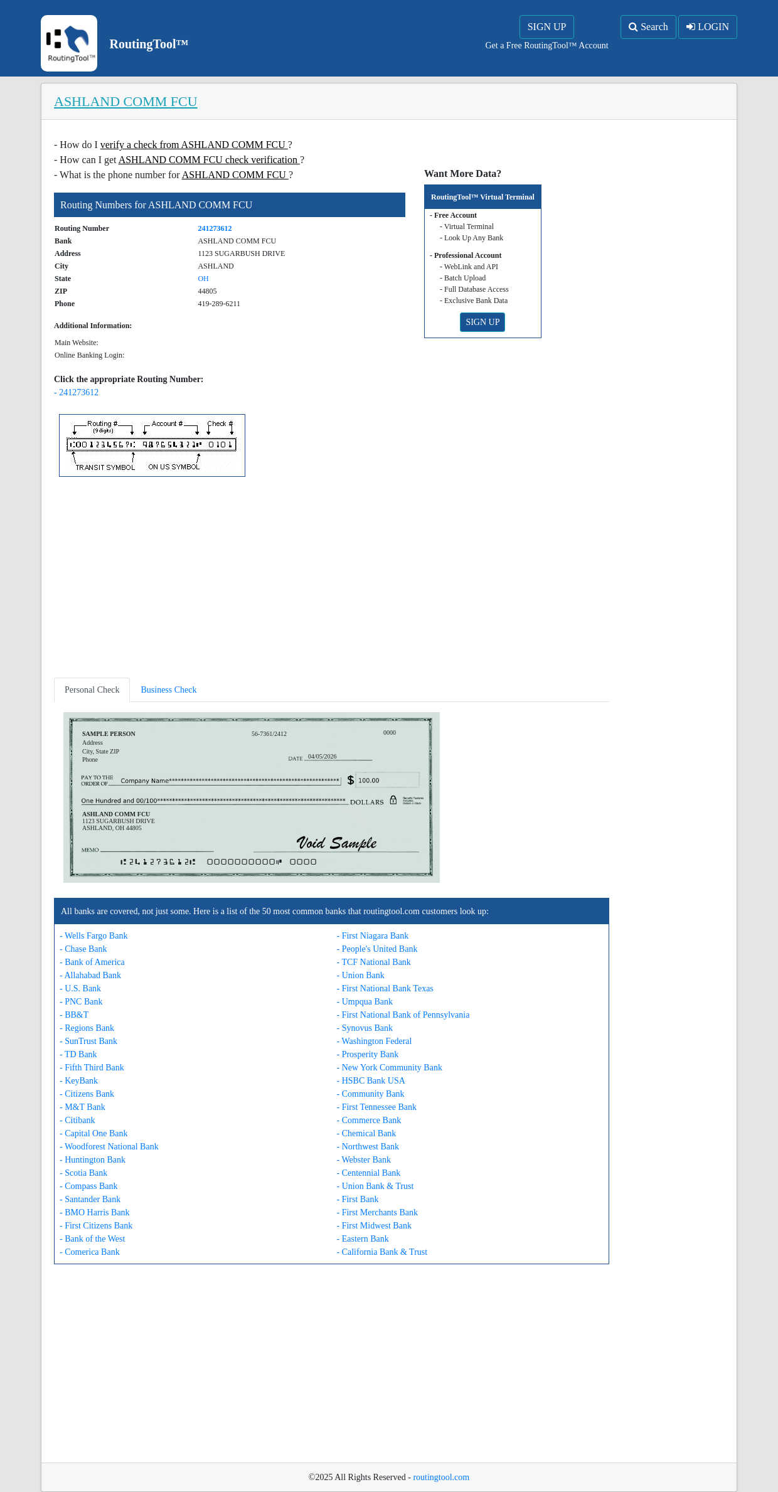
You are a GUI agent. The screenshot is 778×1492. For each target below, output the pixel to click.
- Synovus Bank (365, 1028)
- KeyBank (79, 1080)
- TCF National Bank (374, 962)
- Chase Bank (83, 949)
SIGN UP (547, 26)
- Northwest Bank (368, 1146)
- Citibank (77, 1120)
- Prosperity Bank (368, 1054)
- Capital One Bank (93, 1133)
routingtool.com (441, 1477)
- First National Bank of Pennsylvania (403, 1015)
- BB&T (74, 1015)
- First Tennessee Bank (377, 1107)
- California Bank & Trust (382, 1252)
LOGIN (707, 26)
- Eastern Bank (363, 1239)
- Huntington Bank (92, 1159)
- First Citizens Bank (96, 1225)
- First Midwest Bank (374, 1225)
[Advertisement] (331, 580)
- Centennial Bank (369, 1173)
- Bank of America (92, 962)
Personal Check (92, 690)
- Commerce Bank (369, 1120)
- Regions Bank (87, 1028)
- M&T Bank (82, 1107)
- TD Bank (78, 1054)
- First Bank (358, 1199)
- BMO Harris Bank (95, 1212)
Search (648, 26)
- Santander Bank (90, 1199)
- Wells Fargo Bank (93, 935)
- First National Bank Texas (385, 988)
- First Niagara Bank (373, 935)
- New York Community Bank (389, 1067)
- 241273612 (76, 392)
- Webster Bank (364, 1159)
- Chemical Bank (367, 1133)
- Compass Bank (89, 1186)
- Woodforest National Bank (109, 1146)
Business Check (168, 690)
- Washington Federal (374, 1041)
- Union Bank (361, 975)
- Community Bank (371, 1094)
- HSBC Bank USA (371, 1080)
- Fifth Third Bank (92, 1067)
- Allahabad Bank (90, 975)
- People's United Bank (377, 949)
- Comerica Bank (90, 1252)
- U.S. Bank (80, 988)
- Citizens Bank (87, 1094)
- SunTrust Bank (88, 1041)
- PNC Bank (81, 1001)
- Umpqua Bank (365, 1001)
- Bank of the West (92, 1239)
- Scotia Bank (83, 1173)
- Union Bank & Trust (375, 1186)
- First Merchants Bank (377, 1212)
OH (203, 278)
